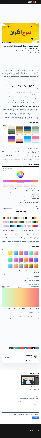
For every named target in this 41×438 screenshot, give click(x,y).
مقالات (21, 52)
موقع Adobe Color (34, 196)
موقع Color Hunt (35, 146)
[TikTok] (30, 430)
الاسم (37, 401)
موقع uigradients (14, 308)
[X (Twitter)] (33, 348)
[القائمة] (37, 2)
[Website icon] (29, 360)
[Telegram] (18, 348)
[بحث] (4, 1)
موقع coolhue (35, 270)
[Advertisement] (20, 11)
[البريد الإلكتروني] (11, 348)
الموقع (12, 401)
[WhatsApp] (15, 348)
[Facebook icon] (31, 360)
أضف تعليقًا (36, 405)
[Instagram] (32, 430)
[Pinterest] (29, 348)
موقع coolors (13, 230)
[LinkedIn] (26, 348)
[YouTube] (34, 430)
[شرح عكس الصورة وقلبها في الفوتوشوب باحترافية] (30, 380)
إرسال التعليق (35, 417)
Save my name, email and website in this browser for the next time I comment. (26, 414)
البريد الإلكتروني (22, 401)
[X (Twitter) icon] (27, 360)
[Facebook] (37, 348)
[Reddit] (22, 348)
